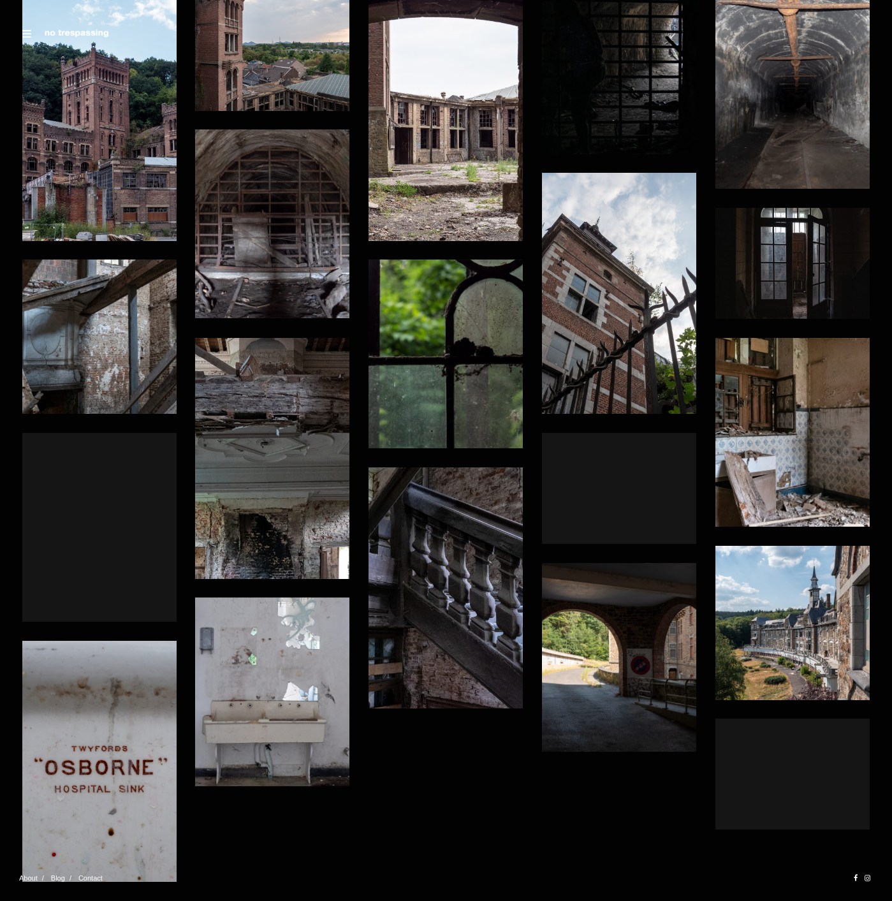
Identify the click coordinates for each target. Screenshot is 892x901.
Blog (58, 878)
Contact (90, 878)
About (28, 878)
